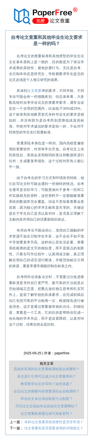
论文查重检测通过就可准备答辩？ (47, 413)
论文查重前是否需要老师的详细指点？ (53, 428)
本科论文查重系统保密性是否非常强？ (53, 422)
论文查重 (34, 91)
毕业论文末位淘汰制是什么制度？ (47, 399)
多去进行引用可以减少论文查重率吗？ (46, 376)
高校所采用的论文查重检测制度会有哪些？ (47, 369)
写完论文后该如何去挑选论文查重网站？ (46, 406)
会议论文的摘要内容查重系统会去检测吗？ (47, 391)
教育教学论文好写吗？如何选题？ (47, 384)
